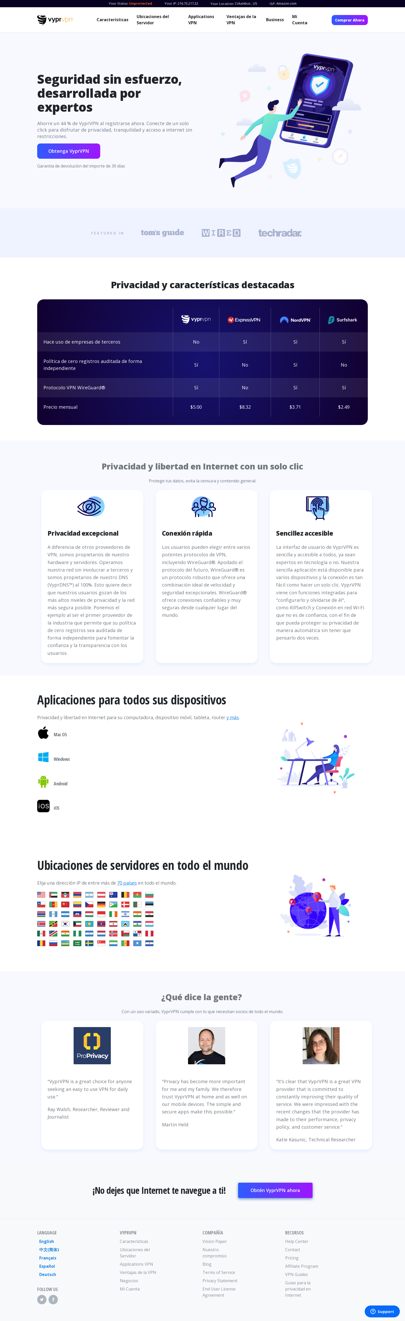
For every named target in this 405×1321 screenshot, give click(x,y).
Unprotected (140, 3)
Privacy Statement (219, 1281)
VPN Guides (296, 1274)
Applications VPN (201, 20)
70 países (127, 883)
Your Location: (222, 3)
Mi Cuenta (299, 20)
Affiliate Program (301, 1266)
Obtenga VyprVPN (68, 151)
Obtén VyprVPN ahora (275, 1190)
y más (233, 717)
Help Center (296, 1241)
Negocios (129, 1281)
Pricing (292, 1258)
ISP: (273, 3)
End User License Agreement (219, 1292)
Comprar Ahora (349, 20)
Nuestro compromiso (214, 1253)
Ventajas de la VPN (241, 20)
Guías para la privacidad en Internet (298, 1289)
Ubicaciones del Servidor (153, 20)
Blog (207, 1264)
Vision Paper (214, 1241)
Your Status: (118, 3)
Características (112, 19)
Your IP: (171, 3)
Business (275, 19)
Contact (292, 1249)
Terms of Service (218, 1272)
